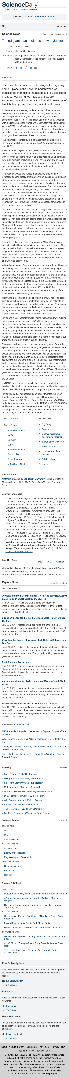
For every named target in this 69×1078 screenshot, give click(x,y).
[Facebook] (16, 67)
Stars (10, 445)
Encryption (9, 870)
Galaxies (11, 440)
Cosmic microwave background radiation (52, 435)
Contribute (32, 1047)
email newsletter (47, 16)
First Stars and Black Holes (16, 662)
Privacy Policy (59, 1047)
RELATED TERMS (46, 419)
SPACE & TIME (8, 826)
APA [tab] (49, 562)
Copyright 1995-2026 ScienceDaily (22, 1055)
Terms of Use (43, 1051)
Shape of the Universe (53, 442)
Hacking (8, 875)
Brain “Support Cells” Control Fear (20, 774)
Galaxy (45, 429)
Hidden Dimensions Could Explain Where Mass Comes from (33, 927)
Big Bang (46, 424)
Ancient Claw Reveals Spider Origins (22, 804)
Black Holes (13, 454)
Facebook (11, 1006)
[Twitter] (21, 67)
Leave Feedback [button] (14, 1034)
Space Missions (15, 459)
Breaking (6, 767)
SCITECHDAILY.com (21, 724)
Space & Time (11, 425)
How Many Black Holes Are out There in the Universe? (30, 703)
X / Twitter (11, 1010)
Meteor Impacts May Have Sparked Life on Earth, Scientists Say (35, 894)
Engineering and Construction (18, 857)
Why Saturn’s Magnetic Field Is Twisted (23, 800)
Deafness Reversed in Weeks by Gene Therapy (27, 813)
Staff (21, 1047)
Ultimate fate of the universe (51, 453)
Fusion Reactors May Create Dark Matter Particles (28, 923)
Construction (10, 848)
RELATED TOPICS (11, 419)
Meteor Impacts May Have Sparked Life (23, 787)
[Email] (35, 67)
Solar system (48, 446)
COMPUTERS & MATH (10, 862)
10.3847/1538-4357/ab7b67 (19, 551)
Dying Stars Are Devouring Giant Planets (24, 778)
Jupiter (45, 464)
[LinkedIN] (30, 67)
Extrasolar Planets (16, 464)
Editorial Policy (26, 1051)
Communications (12, 866)
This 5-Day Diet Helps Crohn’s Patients (23, 809)
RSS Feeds (11, 985)
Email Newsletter (14, 981)
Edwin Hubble (49, 459)
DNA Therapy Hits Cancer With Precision (24, 796)
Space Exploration (16, 430)
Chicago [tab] (60, 562)
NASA (10, 435)
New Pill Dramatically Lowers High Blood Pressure (28, 791)
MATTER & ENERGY (10, 844)
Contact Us (11, 1038)
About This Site (8, 1047)
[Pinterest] (26, 67)
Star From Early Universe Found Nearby (23, 783)
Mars (6, 835)
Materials (6, 479)
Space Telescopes (16, 449)
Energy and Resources (15, 853)
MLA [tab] (40, 562)
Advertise (44, 1047)
